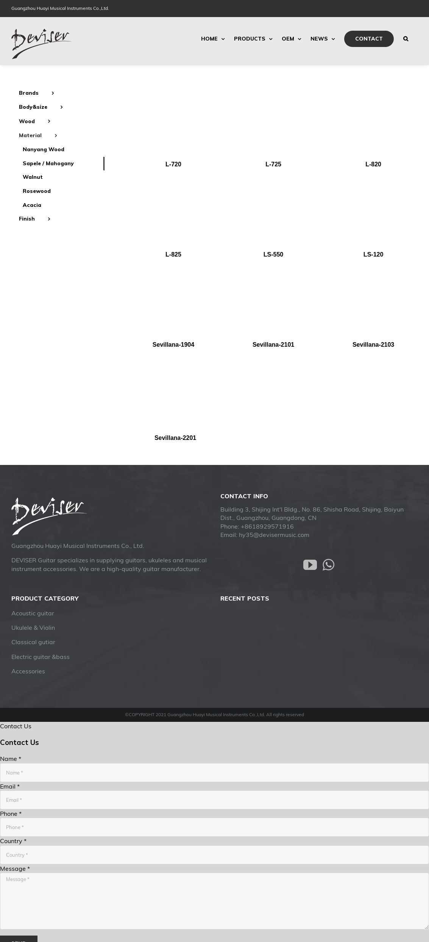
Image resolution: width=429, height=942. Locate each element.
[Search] (405, 38)
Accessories (28, 671)
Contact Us (15, 726)
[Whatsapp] (328, 565)
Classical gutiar (33, 642)
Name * (10, 758)
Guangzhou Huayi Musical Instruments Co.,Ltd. (60, 8)
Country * (13, 841)
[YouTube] (310, 565)
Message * (15, 868)
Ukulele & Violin (33, 627)
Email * (10, 786)
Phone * (11, 813)
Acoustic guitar (32, 613)
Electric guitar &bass (40, 656)
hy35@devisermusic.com (274, 534)
